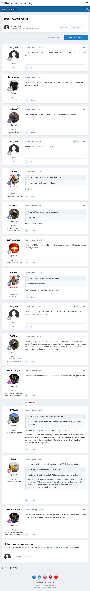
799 (14, 97)
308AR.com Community (17, 3)
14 (14, 430)
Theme (39, 583)
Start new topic (54, 37)
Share (63, 27)
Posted (33, 47)
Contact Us (49, 583)
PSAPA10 (13, 410)
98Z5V (13, 205)
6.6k (14, 479)
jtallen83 (13, 109)
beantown (13, 77)
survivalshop (13, 240)
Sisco (13, 459)
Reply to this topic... (23, 557)
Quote (33, 68)
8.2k (14, 391)
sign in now (55, 547)
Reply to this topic (76, 37)
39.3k (14, 226)
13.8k (14, 194)
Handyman (17, 26)
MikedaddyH (13, 370)
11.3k (14, 260)
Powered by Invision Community (45, 587)
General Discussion (32, 29)
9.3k (14, 130)
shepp (13, 171)
